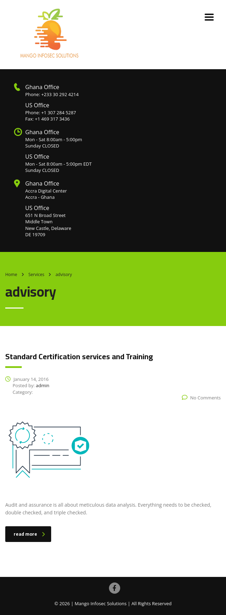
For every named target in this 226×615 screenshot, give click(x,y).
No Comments (201, 398)
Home (11, 274)
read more (29, 533)
